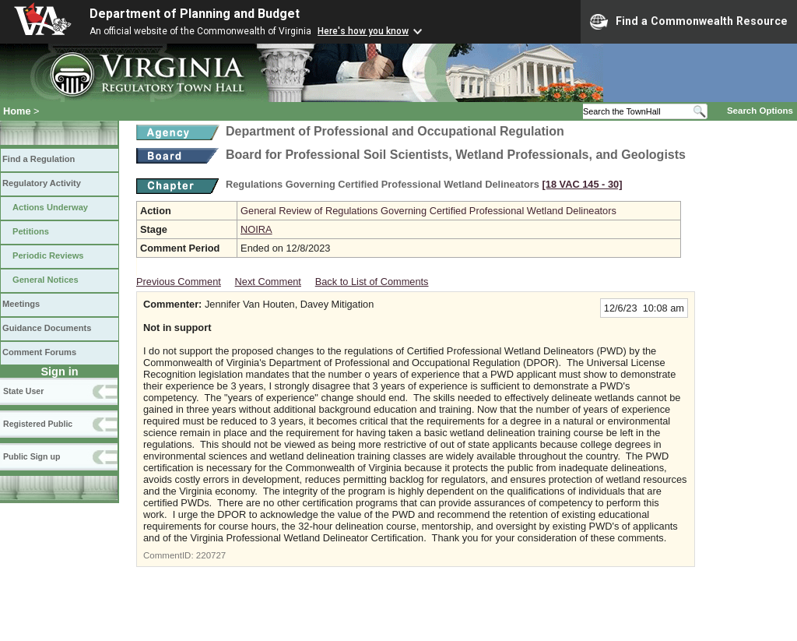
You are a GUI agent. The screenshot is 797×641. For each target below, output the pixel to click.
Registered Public (37, 423)
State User (23, 391)
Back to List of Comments (372, 281)
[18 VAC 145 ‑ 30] (582, 184)
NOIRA (256, 229)
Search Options (760, 110)
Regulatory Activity (41, 183)
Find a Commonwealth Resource (689, 22)
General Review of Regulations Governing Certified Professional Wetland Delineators (428, 211)
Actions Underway (50, 207)
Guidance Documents (46, 328)
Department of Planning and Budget (195, 13)
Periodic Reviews (48, 255)
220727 (211, 555)
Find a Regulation (38, 159)
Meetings (21, 303)
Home (17, 111)
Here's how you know (363, 31)
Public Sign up (31, 456)
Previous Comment (178, 281)
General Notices (45, 279)
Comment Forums (39, 352)
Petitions (30, 231)
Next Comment (268, 281)
